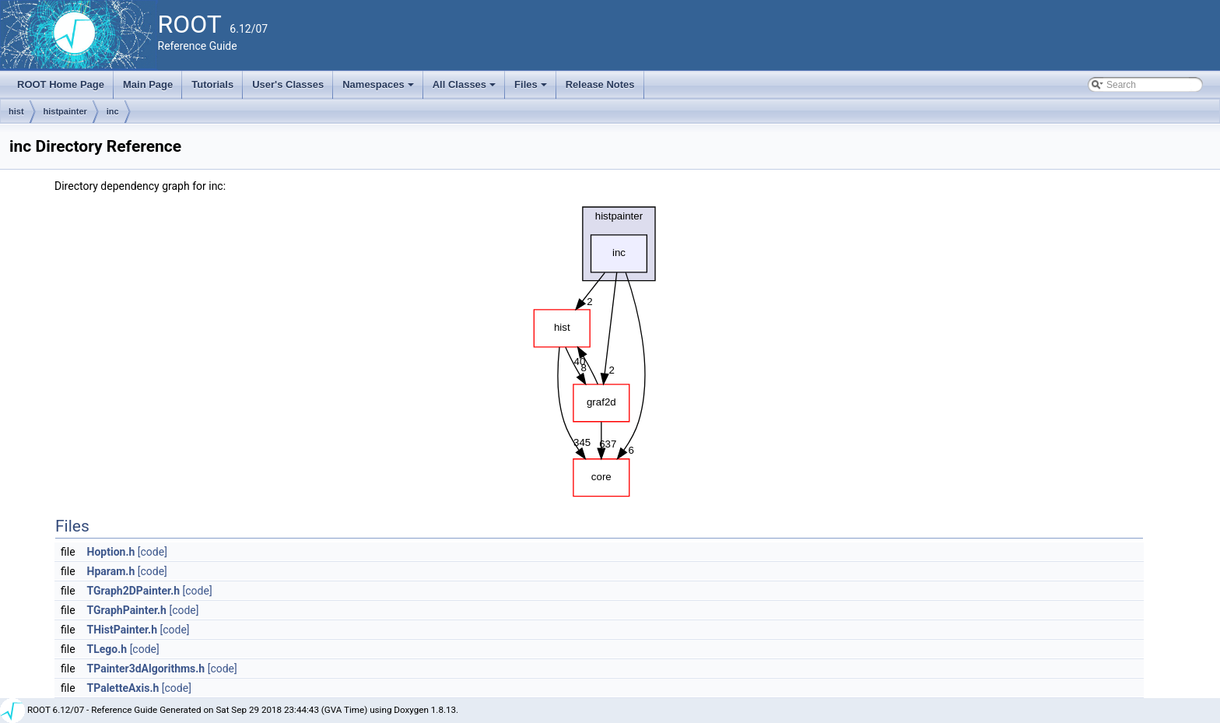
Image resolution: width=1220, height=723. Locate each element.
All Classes (466, 89)
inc (113, 111)
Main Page (148, 84)
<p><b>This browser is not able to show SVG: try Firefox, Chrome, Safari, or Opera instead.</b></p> (599, 348)
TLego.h (107, 649)
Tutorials (212, 84)
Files (531, 89)
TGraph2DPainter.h (134, 590)
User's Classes (288, 84)
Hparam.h (111, 571)
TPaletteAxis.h (123, 688)
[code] (152, 552)
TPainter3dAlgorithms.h (146, 668)
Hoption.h (111, 552)
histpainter (65, 111)
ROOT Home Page (60, 84)
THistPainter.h (122, 629)
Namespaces (379, 89)
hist (16, 111)
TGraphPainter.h (127, 610)
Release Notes (600, 84)
